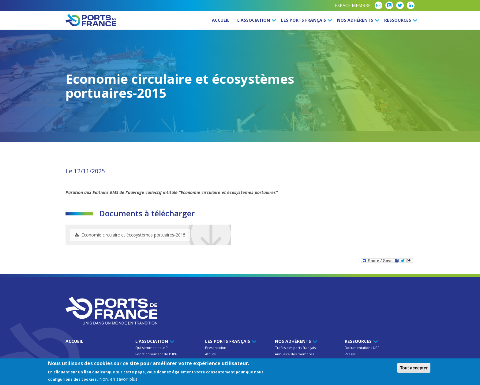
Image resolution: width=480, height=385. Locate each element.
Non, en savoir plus (118, 379)
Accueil (221, 20)
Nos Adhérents (357, 20)
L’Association (255, 20)
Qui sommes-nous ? (151, 347)
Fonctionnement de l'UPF (156, 354)
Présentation (215, 347)
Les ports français (305, 20)
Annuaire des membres (294, 354)
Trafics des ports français (295, 347)
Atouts (210, 354)
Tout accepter (414, 367)
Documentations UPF (362, 347)
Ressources (399, 20)
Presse (350, 354)
